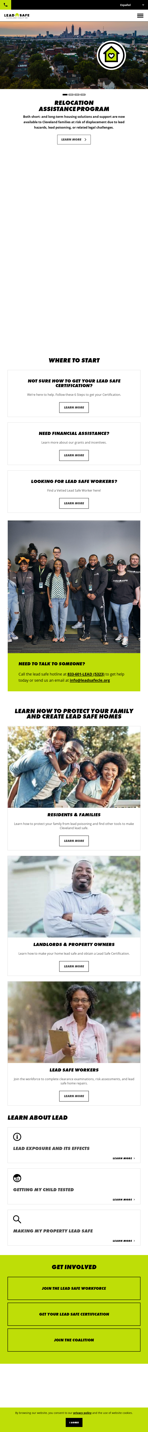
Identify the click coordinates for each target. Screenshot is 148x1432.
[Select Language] (132, 5)
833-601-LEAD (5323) (5, 5)
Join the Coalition (74, 1138)
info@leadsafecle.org (90, 479)
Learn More (71, 139)
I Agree (74, 1422)
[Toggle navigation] (140, 15)
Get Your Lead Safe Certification (74, 1112)
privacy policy (82, 1413)
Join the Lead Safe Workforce (74, 1087)
